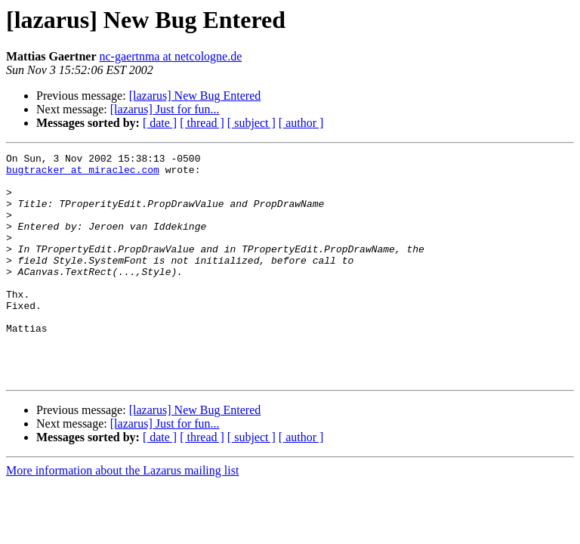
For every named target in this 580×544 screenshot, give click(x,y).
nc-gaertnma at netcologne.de (171, 56)
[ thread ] (202, 122)
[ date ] (160, 122)
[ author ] (301, 122)
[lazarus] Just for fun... (165, 109)
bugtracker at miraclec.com (82, 174)
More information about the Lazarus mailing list (122, 515)
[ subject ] (251, 122)
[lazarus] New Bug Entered (195, 95)
